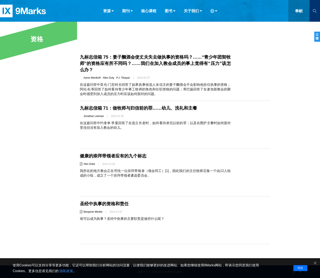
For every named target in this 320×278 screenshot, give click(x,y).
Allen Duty (108, 77)
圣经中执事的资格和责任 (105, 203)
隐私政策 (66, 271)
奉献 (299, 12)
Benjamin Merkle (93, 211)
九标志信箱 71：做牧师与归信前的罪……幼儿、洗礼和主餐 (141, 108)
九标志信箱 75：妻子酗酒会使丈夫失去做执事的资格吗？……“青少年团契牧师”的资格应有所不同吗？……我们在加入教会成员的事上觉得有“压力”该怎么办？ (155, 63)
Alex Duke (89, 164)
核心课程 (148, 12)
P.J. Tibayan (123, 77)
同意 (300, 268)
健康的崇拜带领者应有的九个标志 (115, 155)
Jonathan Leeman (94, 116)
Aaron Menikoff (92, 77)
